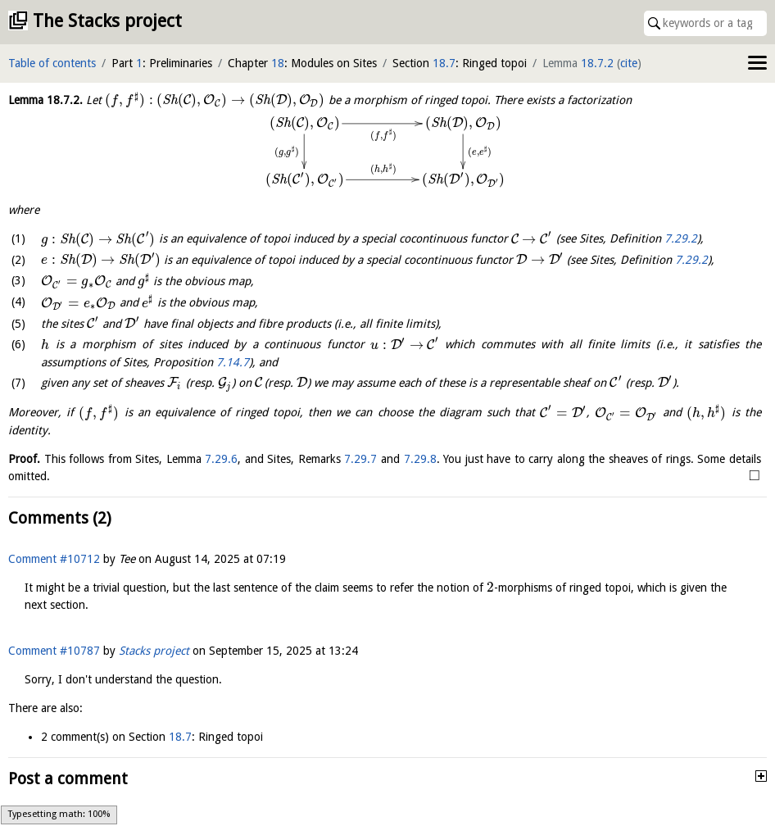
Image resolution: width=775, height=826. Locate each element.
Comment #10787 (54, 650)
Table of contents (52, 63)
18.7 (444, 63)
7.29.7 (360, 458)
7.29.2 (680, 239)
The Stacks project (107, 21)
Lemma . (45, 100)
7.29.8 (420, 458)
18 (277, 63)
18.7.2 (597, 63)
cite (628, 63)
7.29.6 (221, 458)
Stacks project (154, 650)
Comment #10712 (54, 558)
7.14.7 (232, 362)
